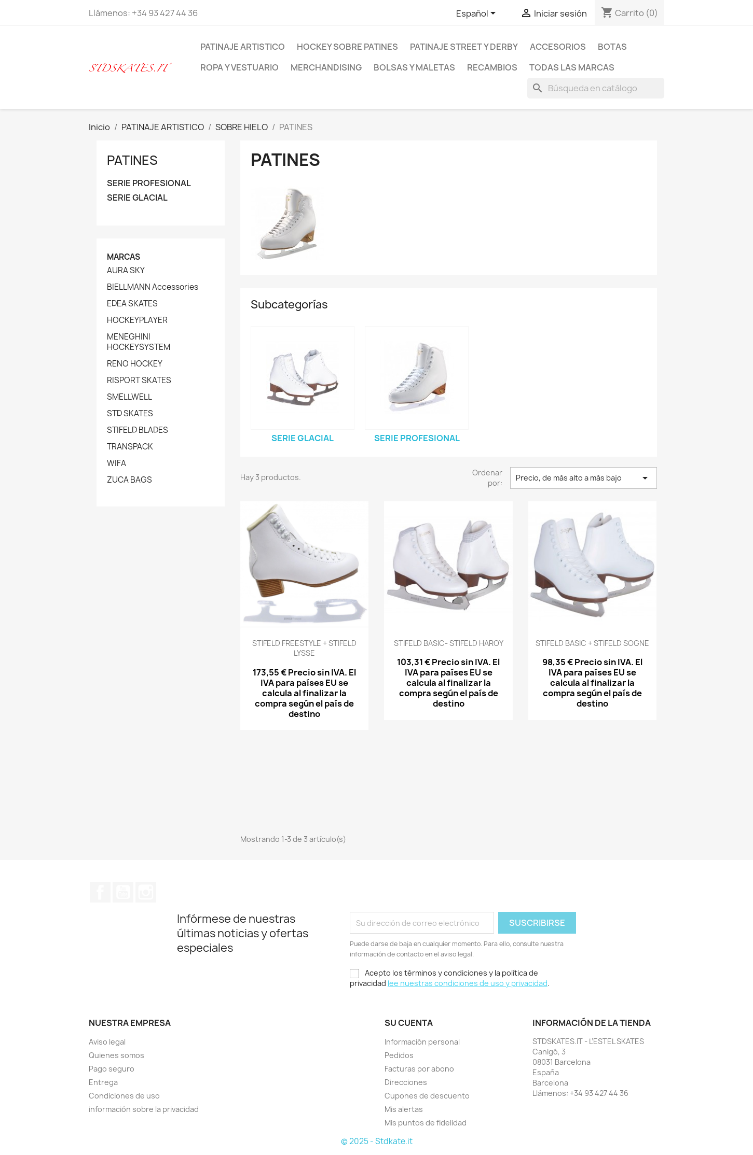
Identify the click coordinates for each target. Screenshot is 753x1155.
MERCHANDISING (326, 67)
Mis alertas (404, 1109)
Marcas (123, 256)
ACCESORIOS (558, 46)
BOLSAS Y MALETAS (414, 67)
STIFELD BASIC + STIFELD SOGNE (592, 643)
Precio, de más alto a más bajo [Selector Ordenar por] (583, 478)
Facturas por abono (419, 1069)
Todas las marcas (571, 67)
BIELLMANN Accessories (152, 287)
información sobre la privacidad (144, 1109)
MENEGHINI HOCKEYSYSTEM (138, 342)
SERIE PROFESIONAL (149, 183)
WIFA (116, 463)
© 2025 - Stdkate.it (377, 1141)
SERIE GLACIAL (137, 197)
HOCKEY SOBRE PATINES (347, 46)
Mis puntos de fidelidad (426, 1123)
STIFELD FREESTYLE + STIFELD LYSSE (304, 648)
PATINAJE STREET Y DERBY (464, 46)
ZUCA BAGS (129, 480)
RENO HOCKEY (134, 364)
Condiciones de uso (124, 1096)
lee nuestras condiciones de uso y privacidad (467, 983)
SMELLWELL (129, 397)
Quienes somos (116, 1055)
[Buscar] (595, 88)
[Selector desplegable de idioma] (477, 14)
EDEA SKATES (132, 304)
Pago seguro (111, 1069)
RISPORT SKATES (139, 380)
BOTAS (612, 46)
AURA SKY (126, 270)
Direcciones (406, 1082)
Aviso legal (107, 1042)
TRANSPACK (130, 447)
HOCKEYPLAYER (137, 320)
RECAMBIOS (492, 67)
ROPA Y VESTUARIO (239, 67)
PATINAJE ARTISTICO (242, 46)
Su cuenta (409, 1023)
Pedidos (399, 1055)
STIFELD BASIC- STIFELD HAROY (448, 643)
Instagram (145, 892)
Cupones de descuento (427, 1096)
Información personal (422, 1042)
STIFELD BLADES (137, 430)
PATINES (132, 160)
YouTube (123, 892)
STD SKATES (130, 414)
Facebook (100, 892)
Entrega (103, 1082)
